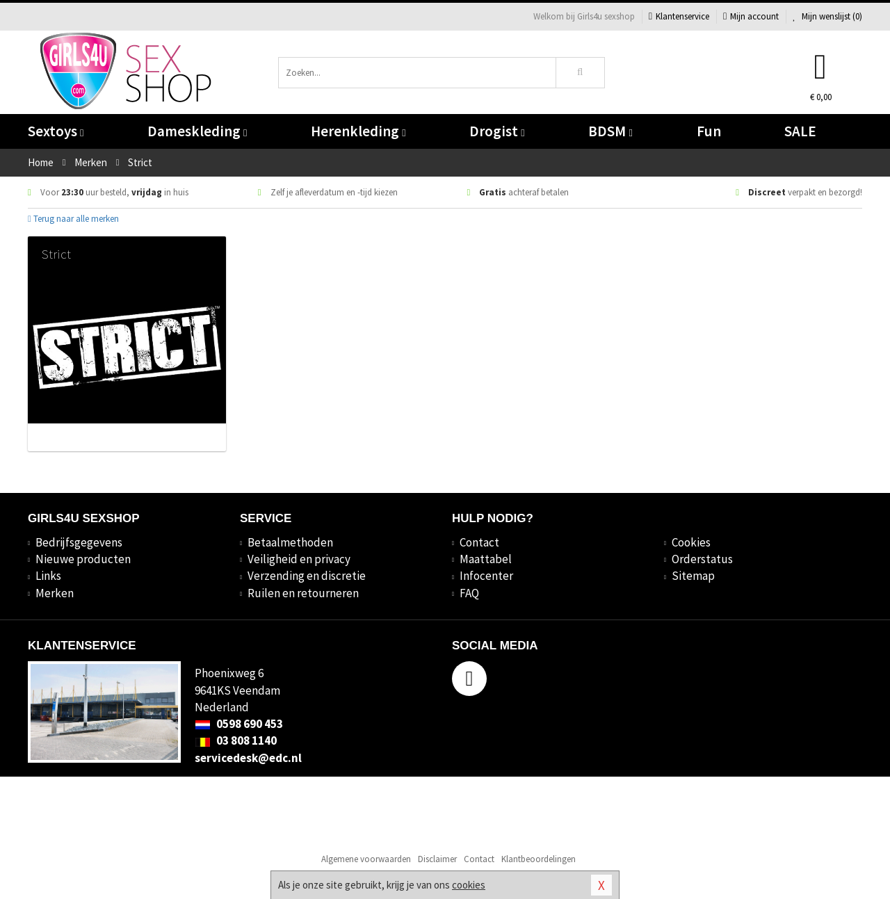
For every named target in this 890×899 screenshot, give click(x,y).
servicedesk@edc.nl (248, 758)
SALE (800, 131)
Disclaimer (437, 859)
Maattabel (486, 559)
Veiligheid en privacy (299, 559)
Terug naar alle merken (73, 219)
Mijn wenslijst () (827, 16)
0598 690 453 (239, 723)
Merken (54, 593)
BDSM (610, 131)
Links (48, 575)
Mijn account (751, 16)
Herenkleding (358, 131)
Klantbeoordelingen (538, 859)
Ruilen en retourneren (303, 593)
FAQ (469, 593)
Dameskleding (197, 131)
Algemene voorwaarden (366, 859)
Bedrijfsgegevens (78, 542)
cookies (468, 884)
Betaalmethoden (290, 542)
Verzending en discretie (307, 575)
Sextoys (55, 131)
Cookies (691, 542)
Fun (709, 131)
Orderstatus (702, 559)
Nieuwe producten (83, 559)
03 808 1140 (236, 740)
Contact (479, 542)
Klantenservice (679, 16)
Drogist (496, 131)
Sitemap (693, 575)
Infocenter (486, 575)
